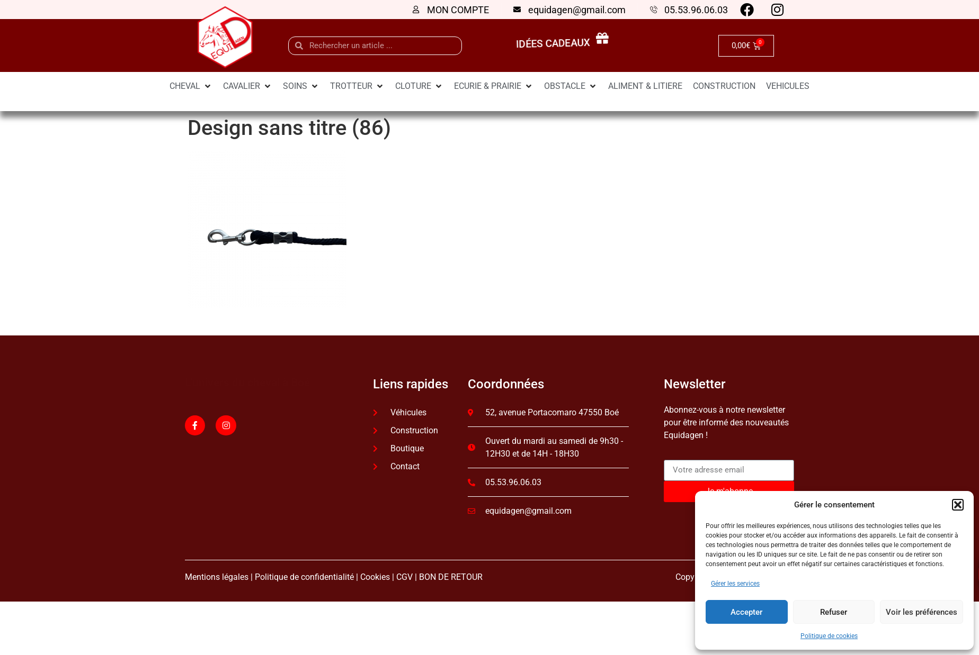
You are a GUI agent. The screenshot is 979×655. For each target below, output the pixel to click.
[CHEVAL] (191, 86)
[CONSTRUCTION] (724, 86)
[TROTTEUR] (357, 86)
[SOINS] (301, 86)
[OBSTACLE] (571, 86)
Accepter (746, 612)
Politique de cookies (829, 636)
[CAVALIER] (248, 86)
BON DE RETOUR (451, 577)
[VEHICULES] (788, 86)
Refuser (833, 612)
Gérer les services (735, 583)
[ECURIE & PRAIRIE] (494, 86)
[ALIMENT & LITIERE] (645, 86)
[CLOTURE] (419, 86)
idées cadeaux (555, 44)
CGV (404, 577)
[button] (958, 504)
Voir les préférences (921, 612)
